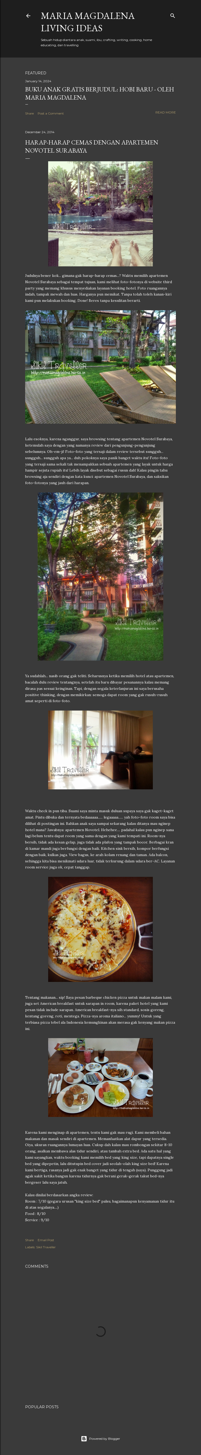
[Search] (173, 14)
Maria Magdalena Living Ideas (88, 21)
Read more (165, 112)
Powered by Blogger (100, 1439)
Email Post (46, 1240)
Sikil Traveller (46, 1247)
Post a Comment (51, 113)
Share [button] (29, 113)
